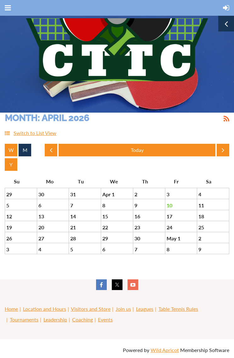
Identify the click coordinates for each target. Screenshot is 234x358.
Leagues (144, 309)
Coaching (82, 319)
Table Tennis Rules (178, 309)
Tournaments (24, 319)
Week (11, 150)
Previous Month (51, 151)
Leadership (55, 319)
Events (105, 319)
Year (11, 164)
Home (11, 309)
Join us (123, 309)
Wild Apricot (165, 350)
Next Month (223, 151)
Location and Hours (44, 309)
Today (137, 150)
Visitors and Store (91, 309)
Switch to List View (35, 133)
